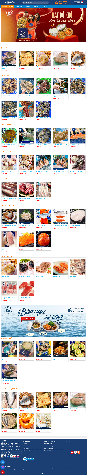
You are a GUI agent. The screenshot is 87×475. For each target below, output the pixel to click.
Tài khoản (77, 2)
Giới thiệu (25, 443)
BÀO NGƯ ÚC (27, 469)
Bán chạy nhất (19, 6)
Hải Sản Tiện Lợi (26, 448)
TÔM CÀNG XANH (60, 469)
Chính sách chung (48, 443)
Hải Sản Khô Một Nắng (28, 453)
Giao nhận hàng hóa (48, 450)
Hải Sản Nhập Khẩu (27, 446)
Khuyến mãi (28, 6)
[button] (43, 43)
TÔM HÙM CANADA (19, 469)
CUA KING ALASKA (10, 469)
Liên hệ (45, 6)
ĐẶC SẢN (73, 469)
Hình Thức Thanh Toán (49, 448)
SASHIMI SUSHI (38, 469)
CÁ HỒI (32, 469)
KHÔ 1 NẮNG (67, 469)
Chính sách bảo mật (48, 446)
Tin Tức (24, 455)
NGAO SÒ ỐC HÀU (51, 469)
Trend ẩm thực (37, 6)
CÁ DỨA (78, 469)
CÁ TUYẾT (45, 469)
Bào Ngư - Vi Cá (26, 450)
